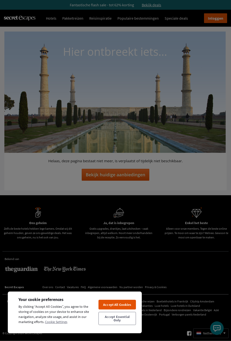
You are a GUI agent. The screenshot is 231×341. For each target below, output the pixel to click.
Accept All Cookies (117, 304)
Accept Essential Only (117, 318)
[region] (75, 312)
